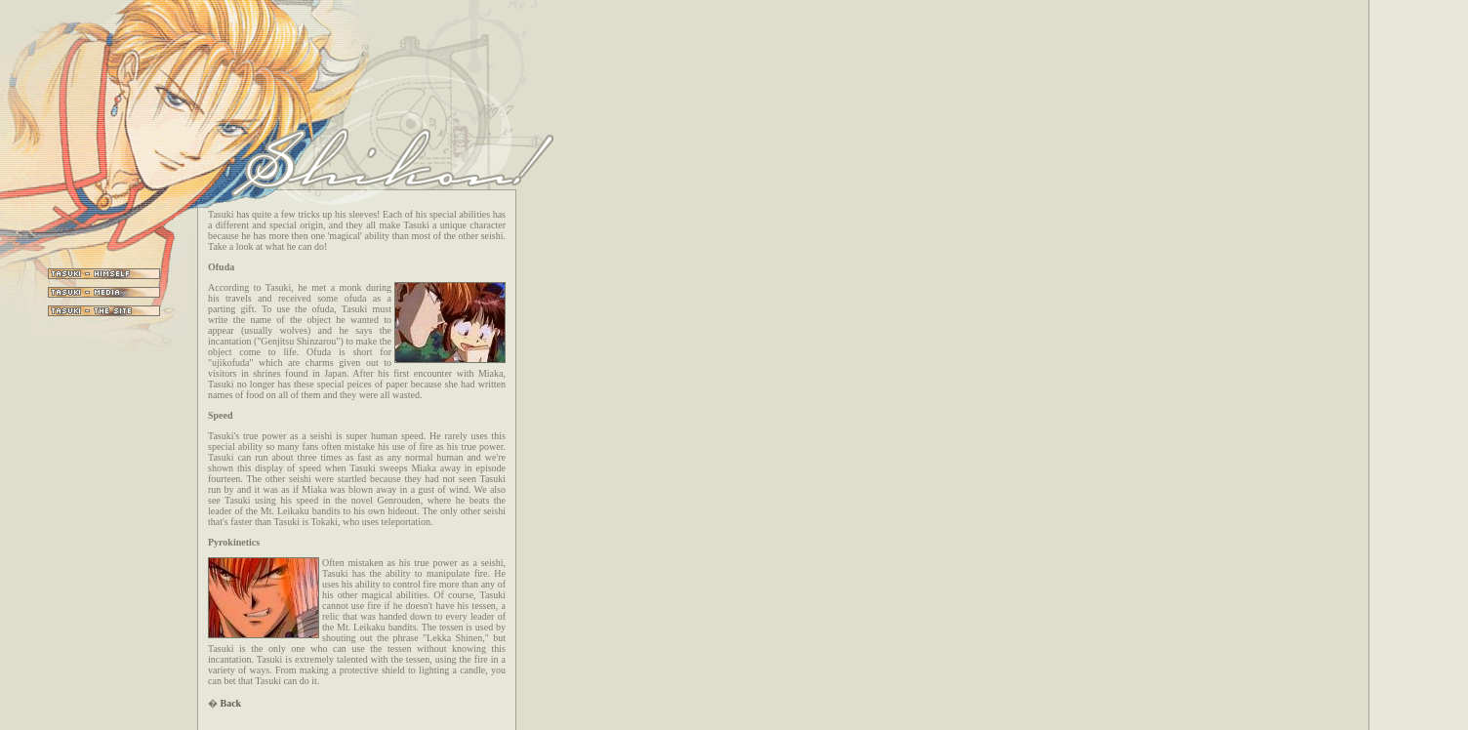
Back (231, 703)
